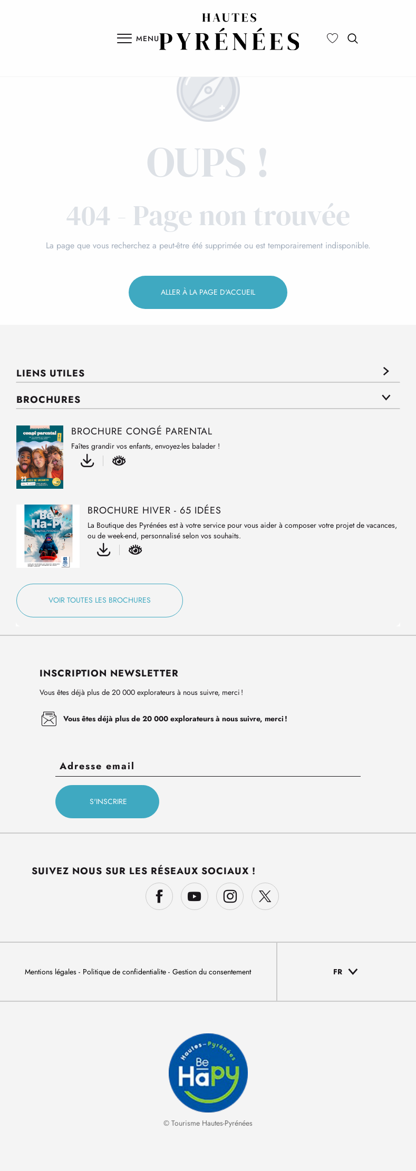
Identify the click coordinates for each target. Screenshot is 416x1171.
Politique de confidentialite (125, 971)
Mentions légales (52, 971)
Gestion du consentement (211, 971)
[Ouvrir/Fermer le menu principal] (138, 38)
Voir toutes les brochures (100, 600)
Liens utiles (50, 373)
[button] (352, 38)
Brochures (48, 400)
